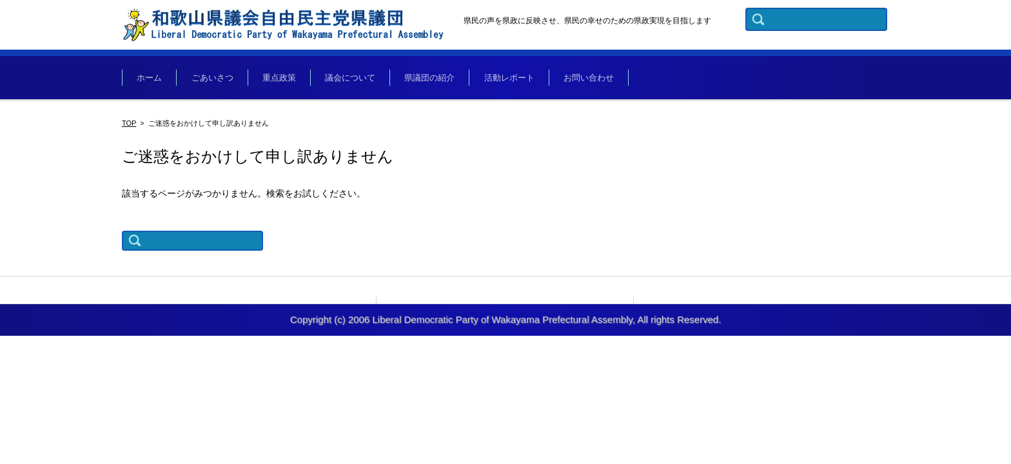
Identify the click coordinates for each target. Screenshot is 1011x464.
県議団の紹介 (443, 79)
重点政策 (287, 79)
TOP (129, 126)
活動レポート (525, 79)
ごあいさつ (217, 79)
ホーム (151, 79)
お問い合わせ (608, 79)
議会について (361, 79)
